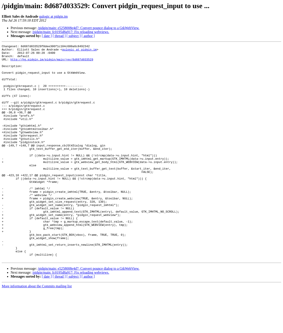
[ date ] (47, 36)
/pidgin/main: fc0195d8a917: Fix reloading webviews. (70, 32)
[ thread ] (59, 36)
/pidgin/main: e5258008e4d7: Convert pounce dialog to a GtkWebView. (89, 28)
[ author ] (88, 36)
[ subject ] (74, 36)
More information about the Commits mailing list (37, 329)
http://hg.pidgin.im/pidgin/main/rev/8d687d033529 (51, 63)
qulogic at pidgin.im (53, 16)
